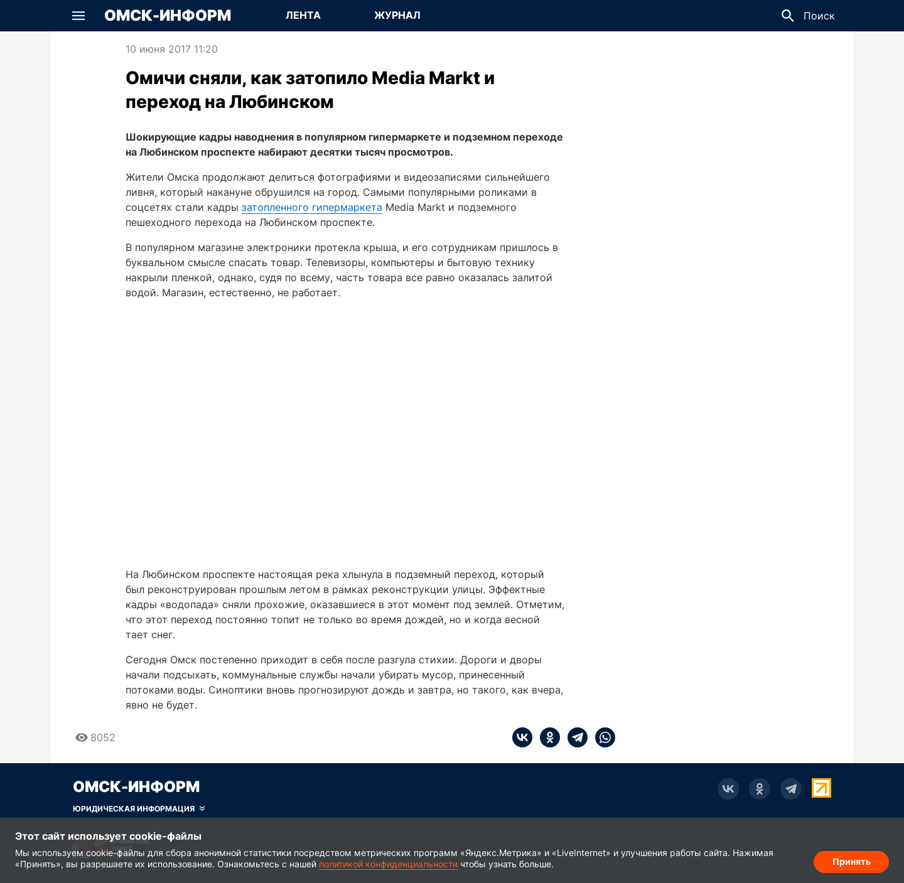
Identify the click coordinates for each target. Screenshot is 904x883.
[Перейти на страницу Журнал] (397, 15)
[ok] (546, 737)
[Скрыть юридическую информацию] (139, 809)
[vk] (522, 737)
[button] (78, 15)
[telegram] (574, 737)
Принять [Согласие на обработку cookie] (851, 861)
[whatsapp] (601, 737)
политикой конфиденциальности (388, 864)
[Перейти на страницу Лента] (303, 15)
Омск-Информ (167, 15)
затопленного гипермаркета (312, 207)
